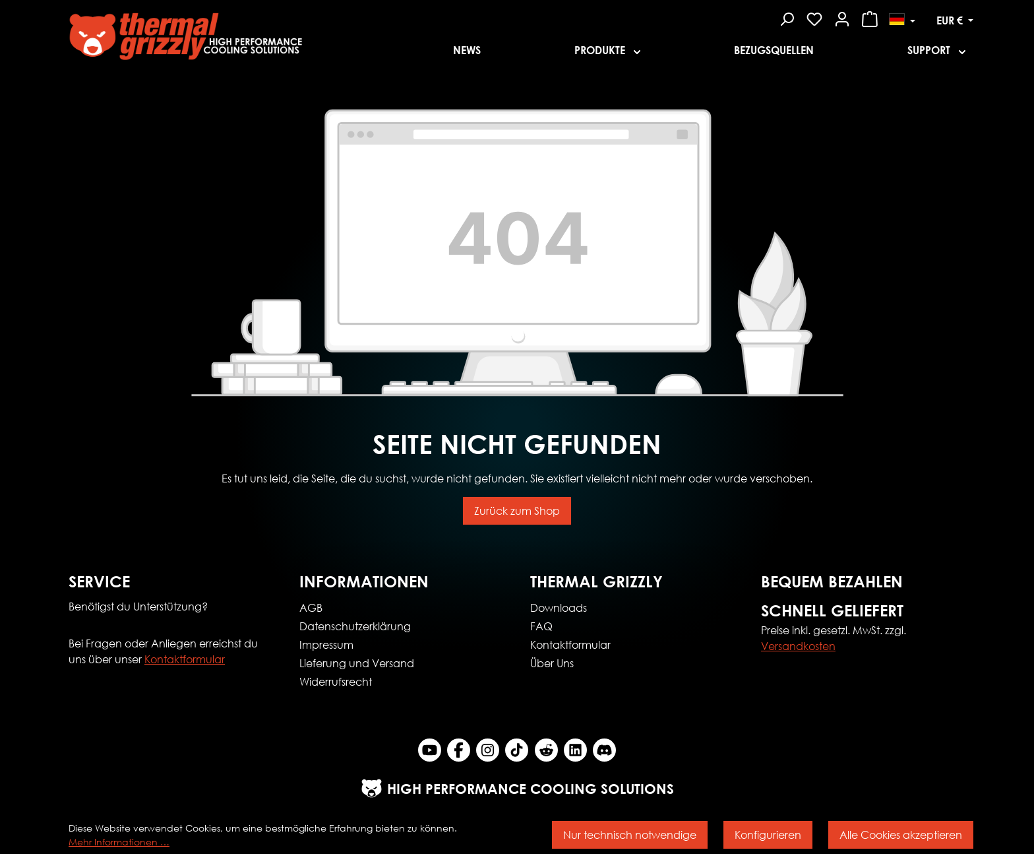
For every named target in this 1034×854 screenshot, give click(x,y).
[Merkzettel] (814, 17)
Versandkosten (798, 646)
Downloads (558, 607)
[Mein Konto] (842, 17)
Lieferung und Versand (356, 663)
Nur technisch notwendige (629, 834)
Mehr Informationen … (119, 842)
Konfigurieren (768, 834)
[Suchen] (787, 17)
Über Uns (552, 663)
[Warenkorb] (870, 17)
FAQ (541, 626)
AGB (310, 607)
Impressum (326, 644)
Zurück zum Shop (517, 510)
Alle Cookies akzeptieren (900, 834)
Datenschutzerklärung (355, 626)
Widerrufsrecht (335, 681)
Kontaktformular (184, 659)
